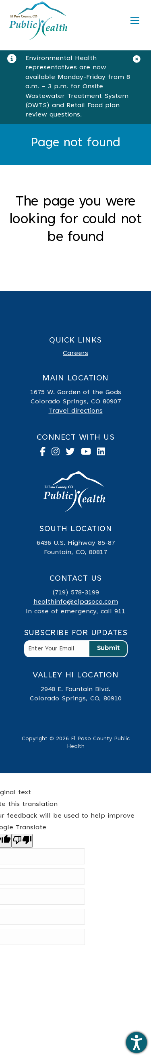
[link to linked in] (104, 453)
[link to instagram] (59, 453)
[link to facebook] (46, 453)
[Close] (140, 61)
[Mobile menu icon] (135, 20)
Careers (75, 353)
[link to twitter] (73, 453)
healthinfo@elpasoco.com (75, 602)
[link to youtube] (89, 453)
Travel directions (76, 411)
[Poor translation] (22, 841)
